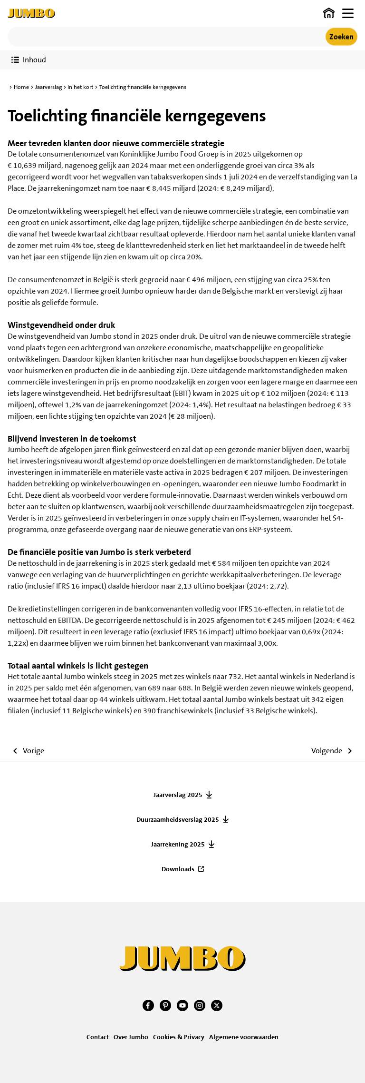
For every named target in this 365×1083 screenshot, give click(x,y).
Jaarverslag (48, 87)
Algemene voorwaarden (244, 1037)
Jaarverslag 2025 (178, 794)
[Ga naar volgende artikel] (334, 752)
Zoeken (341, 36)
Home (21, 87)
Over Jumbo (131, 1037)
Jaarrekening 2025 (178, 844)
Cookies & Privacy (178, 1037)
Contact (97, 1037)
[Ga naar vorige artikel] (26, 752)
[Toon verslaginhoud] (28, 60)
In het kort (80, 87)
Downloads (178, 869)
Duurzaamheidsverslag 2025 (177, 819)
